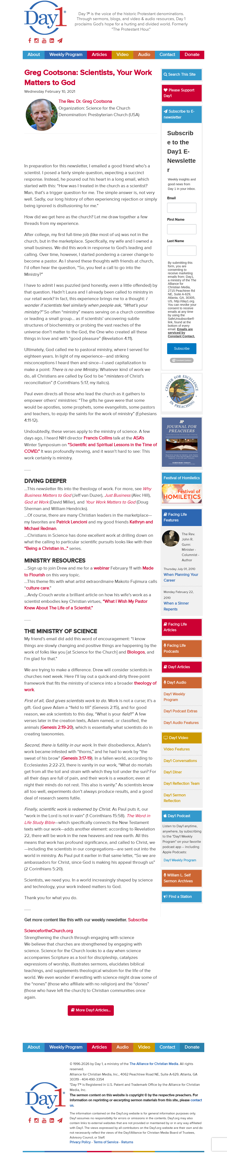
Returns (127, 1142)
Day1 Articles (177, 667)
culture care (37, 588)
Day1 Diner (173, 772)
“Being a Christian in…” (46, 548)
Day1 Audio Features (181, 723)
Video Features (177, 749)
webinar (101, 568)
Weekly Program (65, 54)
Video (122, 54)
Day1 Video (176, 738)
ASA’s (138, 438)
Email (171, 198)
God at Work (36, 502)
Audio (144, 54)
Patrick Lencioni (71, 522)
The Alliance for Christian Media (154, 1064)
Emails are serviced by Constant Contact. (181, 332)
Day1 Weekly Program (180, 860)
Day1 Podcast (177, 816)
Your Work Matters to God (110, 502)
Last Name (175, 241)
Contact (167, 54)
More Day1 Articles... (91, 1010)
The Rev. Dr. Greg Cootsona (85, 101)
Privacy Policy (80, 1142)
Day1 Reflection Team (181, 784)
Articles (99, 54)
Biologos (136, 652)
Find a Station (178, 897)
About (34, 54)
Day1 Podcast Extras (180, 711)
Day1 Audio (175, 683)
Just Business (117, 495)
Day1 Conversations (180, 761)
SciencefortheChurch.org (48, 931)
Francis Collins (98, 438)
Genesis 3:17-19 (76, 758)
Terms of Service (106, 1142)
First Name (175, 220)
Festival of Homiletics (182, 478)
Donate (192, 54)
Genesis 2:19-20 (56, 727)
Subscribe (137, 920)
